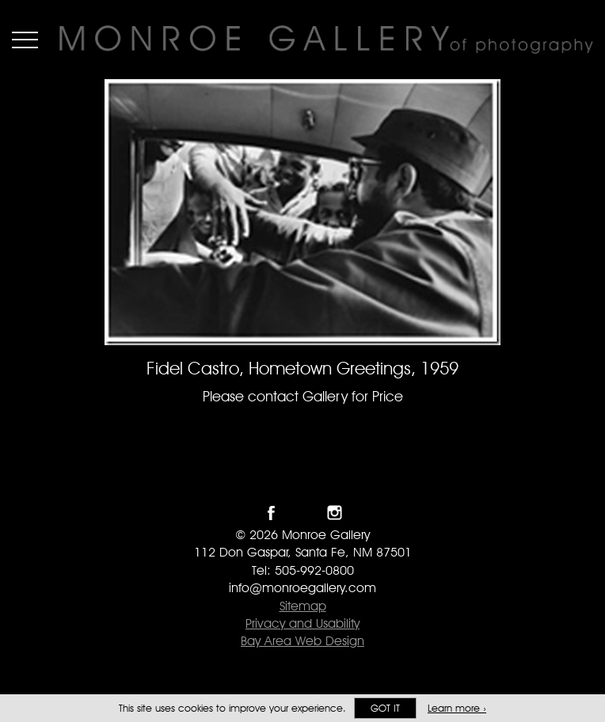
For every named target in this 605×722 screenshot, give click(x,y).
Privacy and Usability (302, 623)
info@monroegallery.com (302, 587)
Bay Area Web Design (302, 640)
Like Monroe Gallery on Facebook (271, 512)
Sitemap (303, 606)
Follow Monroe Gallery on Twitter (303, 512)
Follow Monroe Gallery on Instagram (334, 512)
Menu (25, 39)
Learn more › (457, 708)
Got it (385, 708)
